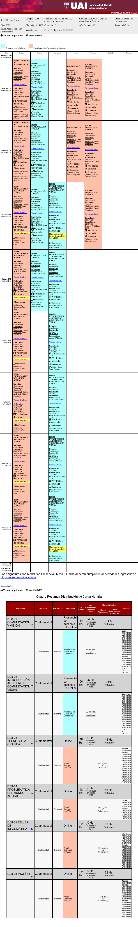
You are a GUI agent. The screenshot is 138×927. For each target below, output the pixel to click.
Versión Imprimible (12, 35)
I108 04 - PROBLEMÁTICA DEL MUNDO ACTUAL (20, 190)
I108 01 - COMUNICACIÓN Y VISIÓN (38, 65)
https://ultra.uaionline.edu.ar (18, 577)
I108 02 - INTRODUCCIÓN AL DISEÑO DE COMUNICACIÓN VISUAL (56, 188)
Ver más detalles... (20, 85)
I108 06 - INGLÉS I (74, 66)
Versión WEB (34, 35)
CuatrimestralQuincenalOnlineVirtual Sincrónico (20, 203)
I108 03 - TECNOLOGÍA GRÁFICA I (91, 66)
